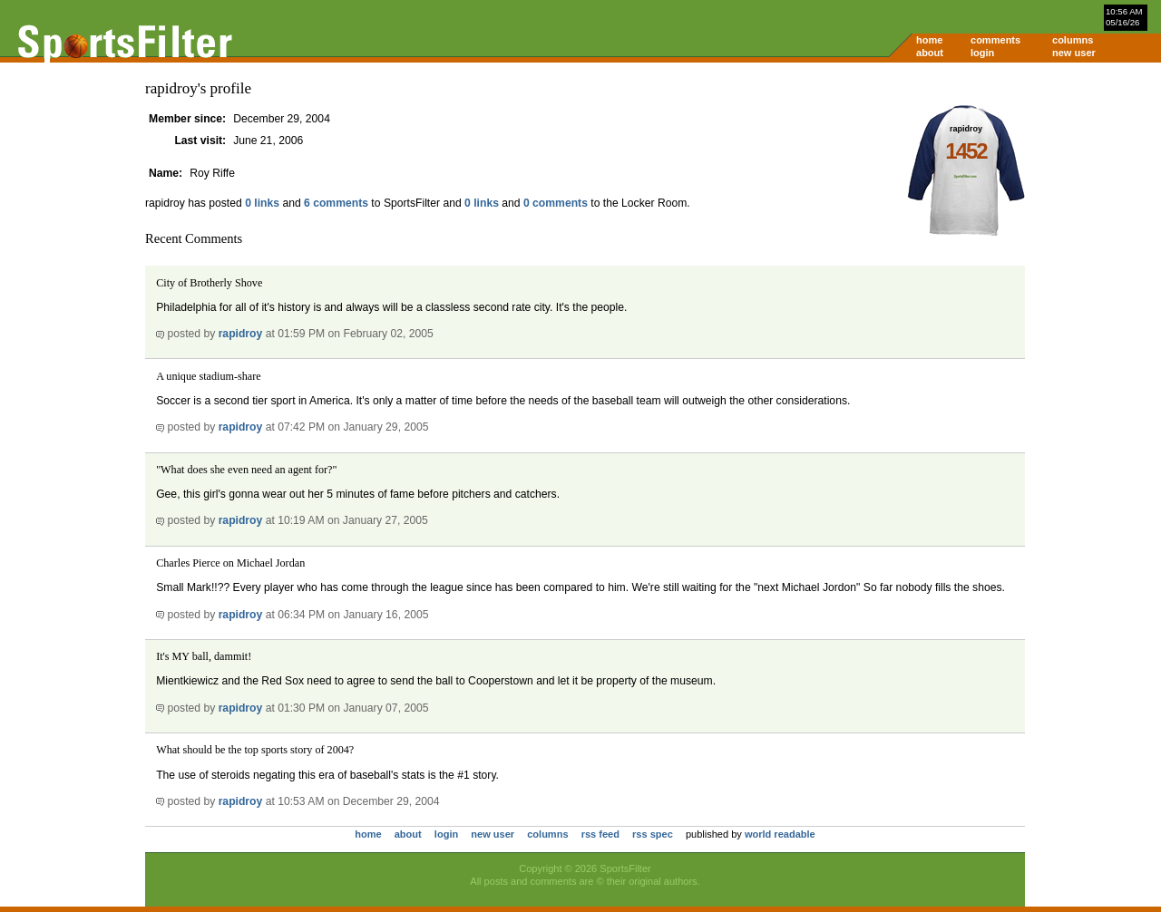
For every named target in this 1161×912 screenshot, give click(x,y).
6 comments (336, 203)
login (982, 52)
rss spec (652, 834)
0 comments (555, 203)
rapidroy (241, 333)
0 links (262, 203)
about (929, 52)
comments (995, 39)
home (929, 39)
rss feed (600, 834)
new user (1074, 52)
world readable (780, 834)
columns (1072, 39)
